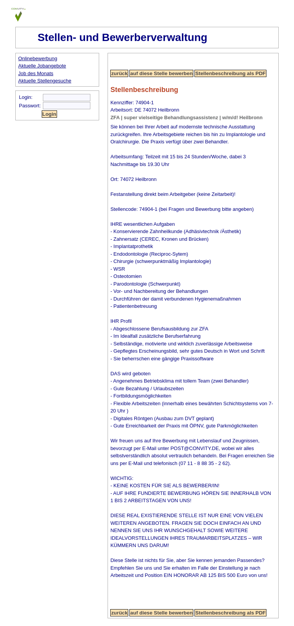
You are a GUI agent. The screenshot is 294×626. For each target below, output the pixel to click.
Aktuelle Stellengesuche (45, 81)
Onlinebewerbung (37, 58)
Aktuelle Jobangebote (42, 66)
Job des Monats (36, 73)
